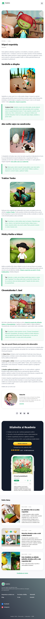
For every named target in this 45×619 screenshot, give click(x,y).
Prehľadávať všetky (22, 573)
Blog (3, 597)
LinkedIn (21, 403)
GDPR (32, 616)
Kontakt (32, 597)
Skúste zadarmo (22, 444)
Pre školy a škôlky (22, 594)
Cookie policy (27, 616)
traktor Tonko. (10, 212)
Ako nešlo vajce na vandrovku (19, 161)
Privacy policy (21, 616)
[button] (41, 3)
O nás (18, 597)
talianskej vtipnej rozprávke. (17, 102)
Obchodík (32, 594)
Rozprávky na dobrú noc (8, 594)
